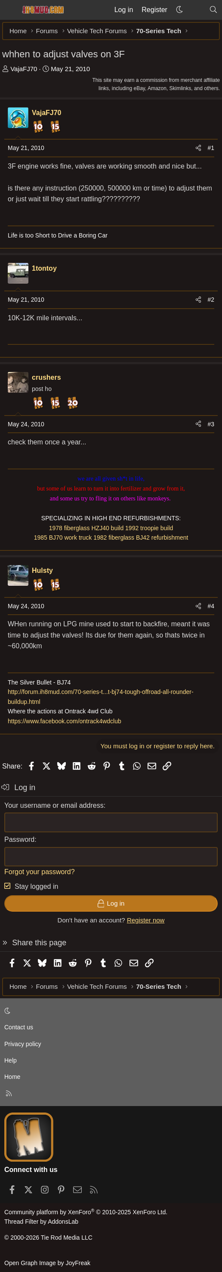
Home (12, 1076)
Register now (146, 920)
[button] (179, 10)
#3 (210, 424)
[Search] (213, 10)
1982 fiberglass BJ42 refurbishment (140, 537)
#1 (210, 147)
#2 (210, 299)
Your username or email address (54, 805)
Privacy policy (22, 1044)
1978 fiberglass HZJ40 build (86, 528)
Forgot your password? (39, 871)
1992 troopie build (149, 528)
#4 (210, 606)
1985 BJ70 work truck (63, 537)
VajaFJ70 (23, 68)
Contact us (18, 1027)
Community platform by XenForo (85, 1212)
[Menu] (9, 10)
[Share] (198, 148)
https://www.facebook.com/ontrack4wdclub (64, 721)
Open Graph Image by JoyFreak (47, 1262)
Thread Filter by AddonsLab (41, 1221)
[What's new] (196, 10)
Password (19, 839)
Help (10, 1060)
